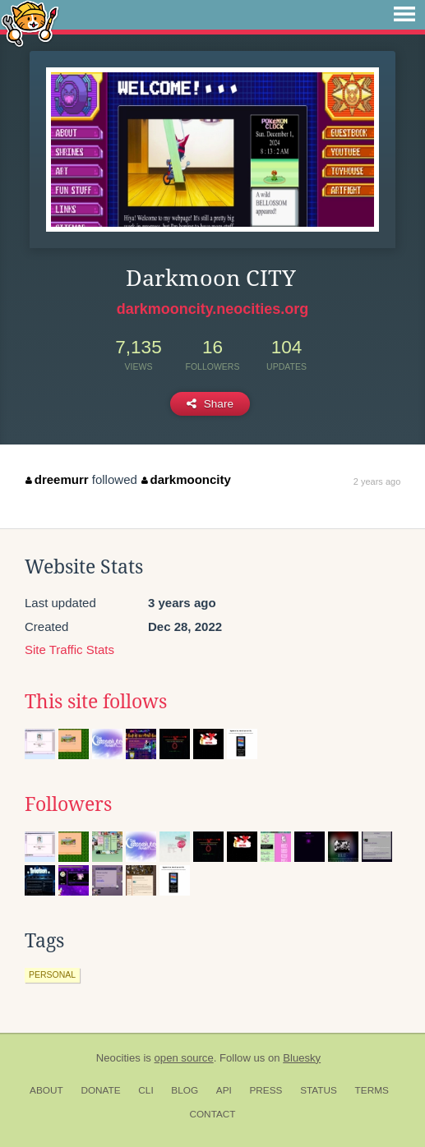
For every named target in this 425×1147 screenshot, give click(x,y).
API (224, 1090)
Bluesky (302, 1058)
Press (265, 1090)
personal (52, 974)
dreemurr (56, 479)
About (46, 1090)
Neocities (118, 1058)
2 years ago (376, 481)
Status (318, 1090)
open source (184, 1058)
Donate (100, 1090)
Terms (372, 1090)
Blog (184, 1090)
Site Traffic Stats (69, 649)
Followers (68, 804)
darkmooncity (186, 479)
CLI (145, 1090)
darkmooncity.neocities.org (213, 309)
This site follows (96, 701)
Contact (212, 1114)
